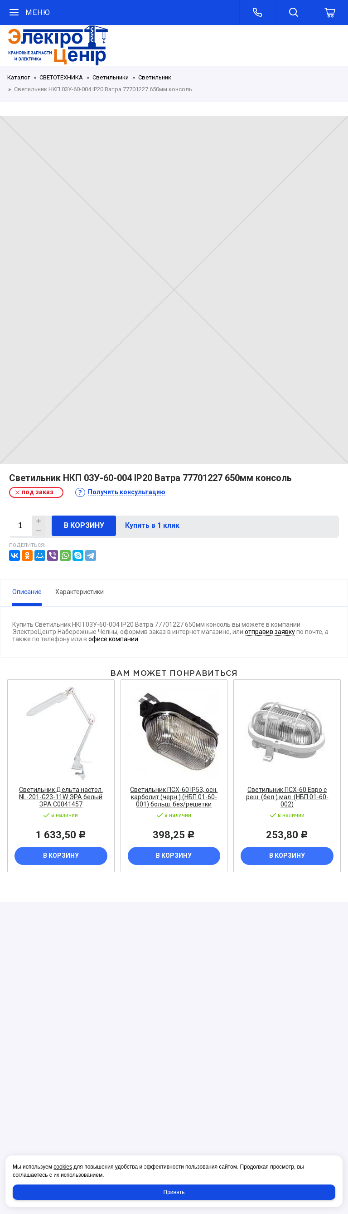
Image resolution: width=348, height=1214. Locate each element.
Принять (174, 1192)
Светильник (154, 77)
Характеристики (79, 591)
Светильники (110, 77)
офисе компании (114, 639)
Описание (27, 591)
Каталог (18, 77)
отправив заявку (270, 631)
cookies (62, 1167)
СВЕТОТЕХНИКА (61, 77)
